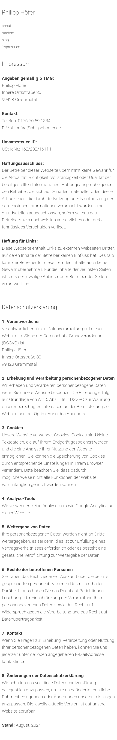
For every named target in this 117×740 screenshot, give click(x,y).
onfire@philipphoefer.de (38, 127)
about (6, 26)
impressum (11, 47)
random (8, 33)
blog (5, 40)
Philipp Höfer (18, 12)
